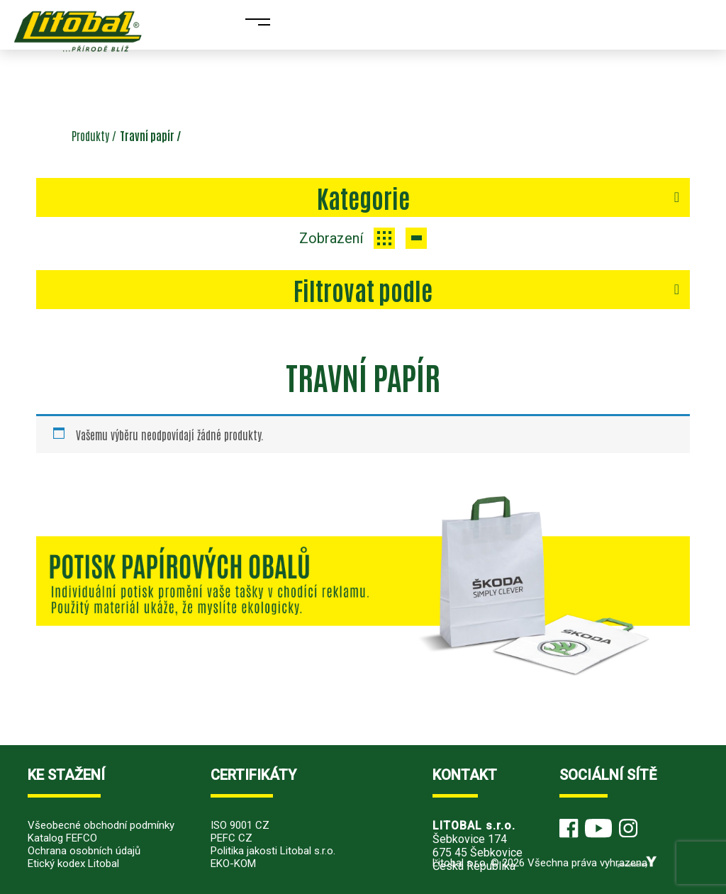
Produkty (90, 135)
